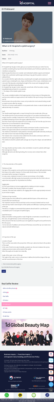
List (4, 271)
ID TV (5, 308)
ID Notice (5, 300)
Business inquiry (10, 354)
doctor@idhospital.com (13, 366)
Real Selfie (6, 296)
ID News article (7, 312)
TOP (51, 390)
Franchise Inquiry (24, 354)
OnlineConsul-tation (51, 384)
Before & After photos (10, 288)
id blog (5, 292)
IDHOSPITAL (27, 3)
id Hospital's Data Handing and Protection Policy (21, 357)
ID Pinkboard (6, 304)
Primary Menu (49, 3)
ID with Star (6, 316)
